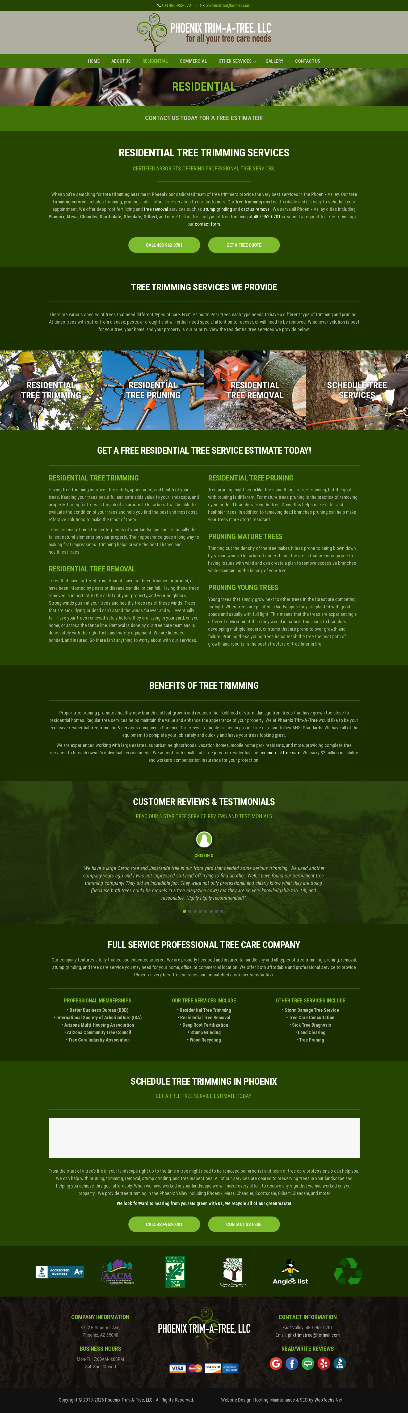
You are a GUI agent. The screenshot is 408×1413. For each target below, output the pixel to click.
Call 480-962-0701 (177, 5)
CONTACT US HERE (244, 1224)
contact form (207, 224)
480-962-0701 (267, 216)
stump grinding (217, 209)
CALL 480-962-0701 (164, 245)
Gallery (274, 61)
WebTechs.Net (328, 1400)
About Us (121, 61)
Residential (155, 61)
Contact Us (307, 61)
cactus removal (256, 209)
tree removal (156, 209)
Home (94, 61)
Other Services (235, 61)
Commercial (193, 61)
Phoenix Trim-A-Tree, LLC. (129, 1400)
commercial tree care (279, 752)
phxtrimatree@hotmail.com (228, 5)
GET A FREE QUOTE (243, 245)
